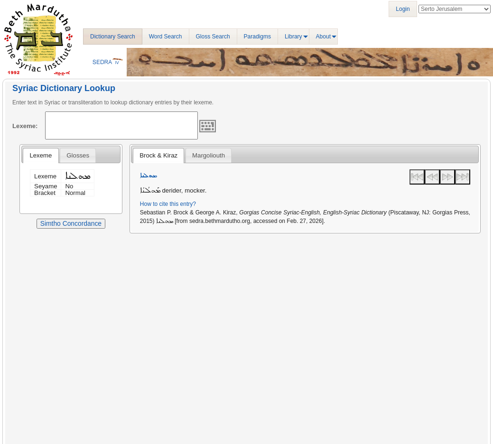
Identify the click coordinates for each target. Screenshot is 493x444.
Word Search (165, 36)
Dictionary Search (112, 36)
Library (293, 36)
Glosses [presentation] (77, 155)
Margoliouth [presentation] (208, 155)
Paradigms (257, 36)
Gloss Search (213, 36)
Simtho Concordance (71, 223)
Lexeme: (25, 126)
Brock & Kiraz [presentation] (158, 155)
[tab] (40, 155)
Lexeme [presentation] (40, 155)
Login (402, 9)
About (323, 36)
